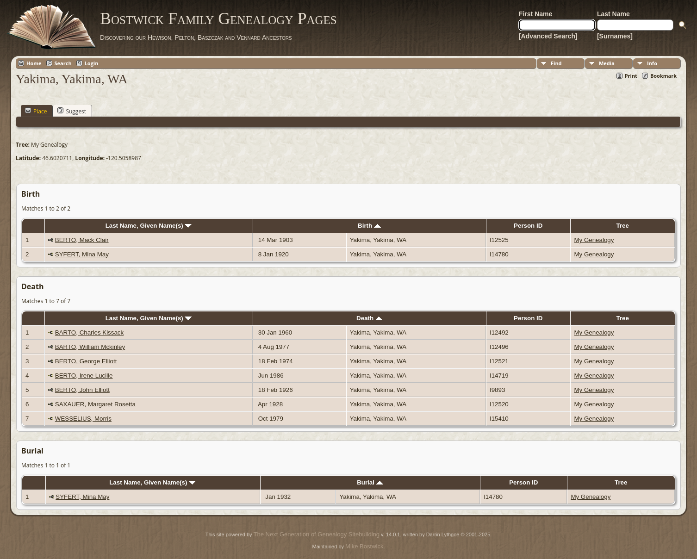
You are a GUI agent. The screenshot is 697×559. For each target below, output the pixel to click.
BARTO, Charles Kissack (89, 332)
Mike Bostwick (364, 546)
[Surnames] (615, 36)
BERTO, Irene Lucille (84, 375)
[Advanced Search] (548, 36)
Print (631, 75)
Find (556, 63)
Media (607, 63)
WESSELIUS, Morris (83, 418)
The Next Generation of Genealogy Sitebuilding (317, 534)
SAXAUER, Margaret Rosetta (95, 404)
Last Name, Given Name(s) (149, 225)
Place (36, 111)
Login (92, 63)
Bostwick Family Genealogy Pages (218, 18)
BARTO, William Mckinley (90, 346)
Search (63, 63)
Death (369, 318)
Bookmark (663, 75)
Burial (370, 482)
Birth (369, 225)
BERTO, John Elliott (82, 389)
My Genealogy (594, 239)
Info (652, 63)
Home (34, 63)
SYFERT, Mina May (82, 254)
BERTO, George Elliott (86, 361)
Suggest (71, 111)
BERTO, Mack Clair (82, 239)
